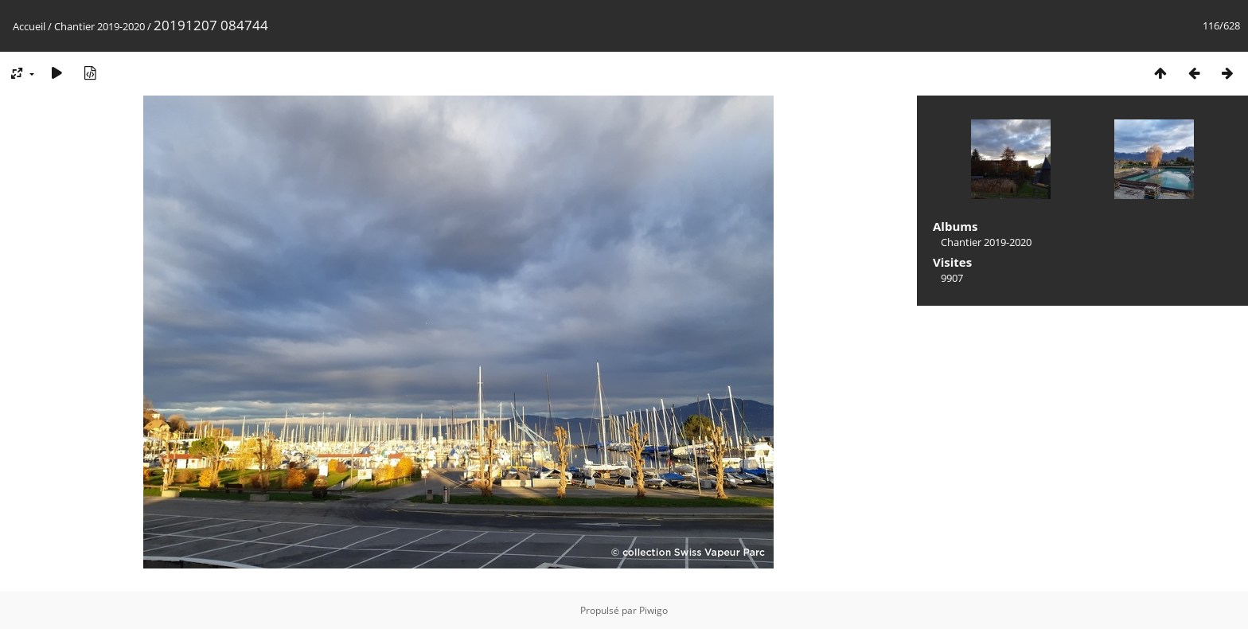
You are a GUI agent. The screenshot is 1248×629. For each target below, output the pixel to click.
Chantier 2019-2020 (99, 26)
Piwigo (653, 610)
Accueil (29, 26)
